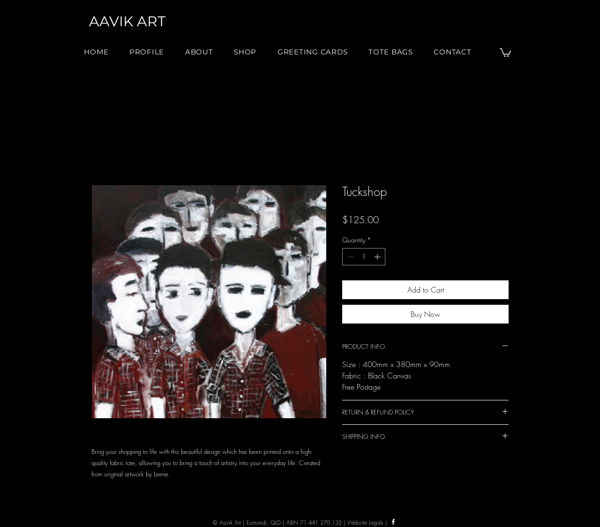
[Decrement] (349, 256)
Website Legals (365, 523)
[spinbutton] (363, 256)
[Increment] (378, 256)
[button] (199, 52)
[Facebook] (393, 522)
